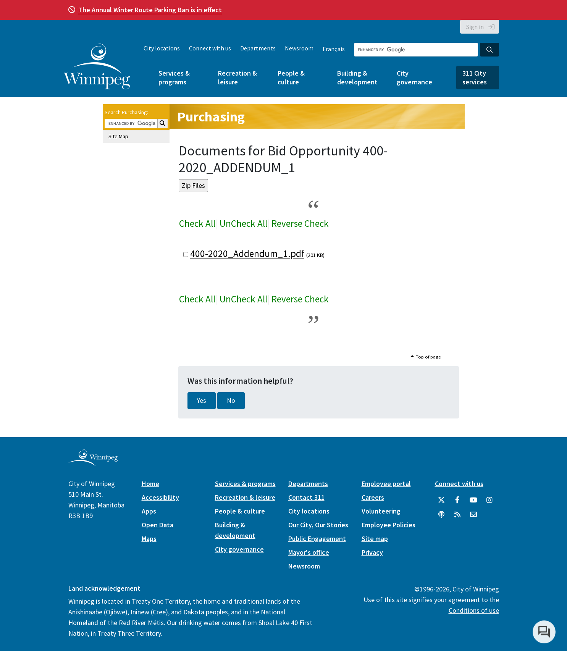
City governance (414, 77)
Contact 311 (306, 497)
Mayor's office (308, 552)
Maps (149, 538)
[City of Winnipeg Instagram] (489, 500)
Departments (258, 48)
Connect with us (210, 48)
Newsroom (299, 48)
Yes (201, 400)
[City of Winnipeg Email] (473, 514)
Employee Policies (388, 524)
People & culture (291, 77)
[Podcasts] (441, 514)
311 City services (474, 77)
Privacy (372, 552)
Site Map (118, 136)
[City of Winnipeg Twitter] (441, 500)
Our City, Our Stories (318, 524)
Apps (149, 511)
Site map (375, 538)
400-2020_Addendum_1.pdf (247, 253)
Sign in (475, 27)
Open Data (157, 524)
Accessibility (160, 497)
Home (150, 483)
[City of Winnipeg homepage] (93, 463)
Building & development (357, 77)
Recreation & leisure (237, 77)
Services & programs (174, 77)
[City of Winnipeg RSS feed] (457, 514)
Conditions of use (474, 610)
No (231, 400)
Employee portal (386, 483)
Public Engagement (317, 538)
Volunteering (381, 511)
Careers (373, 497)
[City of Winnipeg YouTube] (473, 500)
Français (334, 49)
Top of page (428, 357)
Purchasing (211, 116)
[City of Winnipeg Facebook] (457, 500)
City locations (162, 48)
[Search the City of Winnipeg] (416, 50)
